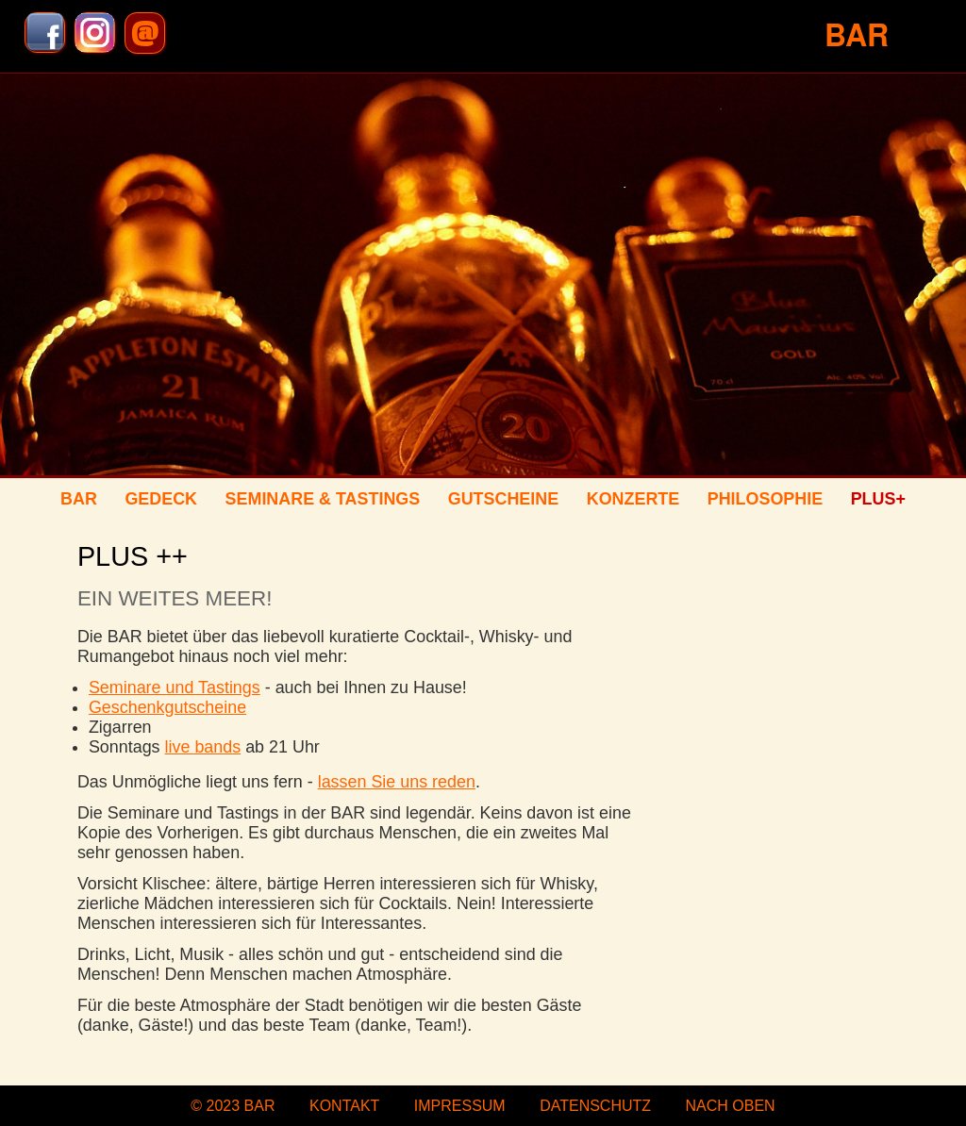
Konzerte (633, 498)
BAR (78, 498)
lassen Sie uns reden (396, 781)
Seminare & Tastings (323, 498)
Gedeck (161, 498)
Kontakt (344, 1106)
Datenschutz (595, 1106)
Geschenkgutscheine (167, 707)
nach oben (730, 1106)
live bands (203, 746)
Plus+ (878, 498)
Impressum (460, 1106)
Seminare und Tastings (174, 687)
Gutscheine (503, 498)
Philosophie (765, 498)
